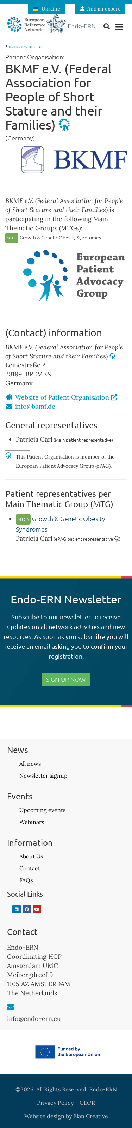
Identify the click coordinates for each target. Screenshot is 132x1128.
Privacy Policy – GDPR (66, 1102)
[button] (119, 27)
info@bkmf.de (35, 406)
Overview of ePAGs (25, 46)
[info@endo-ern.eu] (10, 1007)
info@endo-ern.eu (34, 1019)
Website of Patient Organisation (66, 397)
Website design (44, 1116)
